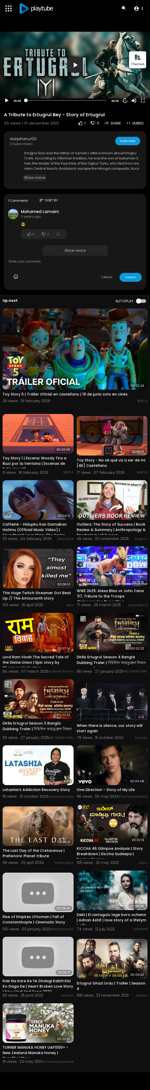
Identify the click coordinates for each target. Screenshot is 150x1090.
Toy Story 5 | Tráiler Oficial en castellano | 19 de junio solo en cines (65, 394)
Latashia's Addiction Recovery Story (36, 789)
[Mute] (134, 100)
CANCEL (107, 277)
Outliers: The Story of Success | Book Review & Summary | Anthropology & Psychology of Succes (111, 530)
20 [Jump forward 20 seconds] (125, 100)
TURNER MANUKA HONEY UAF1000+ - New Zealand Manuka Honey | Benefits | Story (35, 1053)
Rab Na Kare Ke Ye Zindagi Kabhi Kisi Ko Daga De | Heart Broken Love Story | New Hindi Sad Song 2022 (38, 986)
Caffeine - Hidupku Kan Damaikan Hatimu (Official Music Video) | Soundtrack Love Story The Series (35, 530)
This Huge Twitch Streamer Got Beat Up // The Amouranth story (37, 595)
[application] (75, 65)
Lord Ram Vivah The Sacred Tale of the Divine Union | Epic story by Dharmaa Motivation (36, 662)
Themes (137, 60)
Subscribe (128, 141)
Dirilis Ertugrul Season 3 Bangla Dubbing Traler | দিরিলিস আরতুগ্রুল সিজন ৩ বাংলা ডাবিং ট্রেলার (37, 729)
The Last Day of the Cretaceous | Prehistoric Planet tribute (34, 853)
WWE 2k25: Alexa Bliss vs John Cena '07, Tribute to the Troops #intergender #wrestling (110, 596)
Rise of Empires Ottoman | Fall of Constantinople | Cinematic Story (34, 919)
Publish (130, 277)
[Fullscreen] (142, 100)
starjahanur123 (23, 138)
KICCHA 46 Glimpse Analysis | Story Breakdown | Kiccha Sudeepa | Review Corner (110, 854)
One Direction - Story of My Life (106, 789)
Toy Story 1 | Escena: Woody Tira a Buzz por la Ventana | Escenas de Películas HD (34, 463)
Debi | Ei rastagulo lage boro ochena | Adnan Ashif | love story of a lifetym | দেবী (111, 920)
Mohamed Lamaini (40, 211)
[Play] (6, 100)
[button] (138, 8)
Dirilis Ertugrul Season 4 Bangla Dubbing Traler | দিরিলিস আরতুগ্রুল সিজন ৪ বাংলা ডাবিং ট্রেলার (111, 662)
